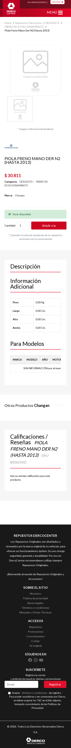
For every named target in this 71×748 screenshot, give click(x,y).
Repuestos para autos (28, 22)
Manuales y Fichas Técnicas (35, 612)
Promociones (35, 631)
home (8, 22)
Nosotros (35, 593)
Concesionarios (35, 636)
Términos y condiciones (35, 607)
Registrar (55, 684)
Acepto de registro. (37, 692)
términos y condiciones (34, 692)
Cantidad (10, 225)
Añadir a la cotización (49, 227)
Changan (20, 195)
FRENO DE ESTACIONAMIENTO (24, 26)
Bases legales (35, 603)
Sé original (36, 645)
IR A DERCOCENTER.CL (38, 2)
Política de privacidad (35, 598)
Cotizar (35, 641)
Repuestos (35, 626)
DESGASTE (52, 22)
